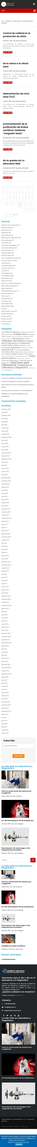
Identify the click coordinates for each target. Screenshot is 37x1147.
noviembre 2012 (6, 685)
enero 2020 (4, 467)
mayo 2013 (4, 670)
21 (18, 207)
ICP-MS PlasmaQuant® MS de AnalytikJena (17, 838)
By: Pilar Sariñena (16, 814)
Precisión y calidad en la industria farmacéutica (16, 396)
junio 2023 (4, 436)
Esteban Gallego (6, 271)
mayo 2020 (4, 461)
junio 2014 (4, 633)
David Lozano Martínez (8, 266)
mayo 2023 (4, 440)
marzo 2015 (5, 605)
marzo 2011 (5, 748)
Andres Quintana (6, 245)
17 (28, 200)
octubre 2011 (5, 726)
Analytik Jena (20, 352)
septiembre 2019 (6, 477)
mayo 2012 (4, 704)
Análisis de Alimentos (17, 354)
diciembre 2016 (5, 552)
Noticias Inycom (9, 977)
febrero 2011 (5, 751)
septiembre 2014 (6, 623)
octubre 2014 (5, 620)
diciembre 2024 (5, 433)
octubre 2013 (5, 657)
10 (23, 193)
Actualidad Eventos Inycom (27, 350)
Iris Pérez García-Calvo (8, 278)
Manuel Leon (5, 299)
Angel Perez (5, 250)
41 (13, 228)
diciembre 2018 (5, 496)
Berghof (27, 356)
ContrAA (4, 363)
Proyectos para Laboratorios (21, 374)
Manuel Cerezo (5, 296)
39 (4, 228)
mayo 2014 (4, 636)
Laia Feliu (4, 288)
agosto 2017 (5, 539)
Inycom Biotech (23, 368)
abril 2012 (4, 707)
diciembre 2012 (5, 682)
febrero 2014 (5, 645)
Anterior (4, 194)
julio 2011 (4, 735)
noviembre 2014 (6, 617)
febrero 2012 (5, 713)
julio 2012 (4, 698)
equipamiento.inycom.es (11, 1028)
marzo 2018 (5, 517)
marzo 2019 (5, 486)
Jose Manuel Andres (7, 283)
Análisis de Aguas (6, 354)
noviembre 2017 (6, 530)
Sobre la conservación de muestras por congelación (16, 810)
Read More (8, 52)
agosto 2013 (5, 664)
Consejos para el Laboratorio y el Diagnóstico (17, 360)
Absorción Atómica (12, 350)
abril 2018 (4, 514)
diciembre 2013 (5, 651)
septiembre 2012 (6, 692)
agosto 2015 (5, 589)
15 (18, 200)
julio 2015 (4, 592)
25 (4, 214)
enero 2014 (4, 648)
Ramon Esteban (6, 324)
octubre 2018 (5, 502)
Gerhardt (5, 368)
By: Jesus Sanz (18, 967)
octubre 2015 (5, 586)
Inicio (2, 21)
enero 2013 (4, 679)
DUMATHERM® (6, 365)
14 (13, 200)
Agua (3, 352)
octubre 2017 (5, 533)
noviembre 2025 (6, 427)
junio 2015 (4, 595)
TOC (3, 388)
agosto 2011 (5, 732)
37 (28, 221)
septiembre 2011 (6, 729)
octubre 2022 (5, 452)
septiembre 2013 (6, 661)
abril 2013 (4, 673)
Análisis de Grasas (28, 354)
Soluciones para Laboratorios (15, 382)
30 (28, 214)
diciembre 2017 (5, 527)
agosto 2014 (5, 626)
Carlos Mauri (5, 261)
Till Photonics (32, 386)
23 (28, 207)
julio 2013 (4, 667)
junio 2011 (4, 738)
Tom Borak (4, 342)
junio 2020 (4, 458)
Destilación (22, 363)
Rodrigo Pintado (6, 332)
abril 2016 (4, 570)
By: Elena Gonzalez (22, 168)
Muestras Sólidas (23, 370)
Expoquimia (16, 365)
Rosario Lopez (5, 337)
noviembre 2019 (6, 471)
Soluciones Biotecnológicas (10, 378)
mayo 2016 (4, 567)
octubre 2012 (5, 689)
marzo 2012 (5, 710)
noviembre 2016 (6, 555)
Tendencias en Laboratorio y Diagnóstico (16, 384)
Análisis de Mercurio (7, 356)
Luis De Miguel (5, 293)
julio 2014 (4, 629)
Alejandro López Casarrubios (9, 243)
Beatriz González (6, 258)
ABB (3, 350)
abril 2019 (4, 483)
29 (23, 214)
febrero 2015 (5, 608)
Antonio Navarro (6, 253)
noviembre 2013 (6, 654)
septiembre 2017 (6, 536)
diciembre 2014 (5, 614)
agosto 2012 (5, 695)
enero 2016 (4, 576)
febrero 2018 (5, 520)
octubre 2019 (5, 474)
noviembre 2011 (6, 723)
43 (23, 228)
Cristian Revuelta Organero (9, 263)
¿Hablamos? (19, 1013)
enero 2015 (4, 611)
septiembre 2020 (6, 455)
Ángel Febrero (5, 248)
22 (23, 207)
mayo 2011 (4, 742)
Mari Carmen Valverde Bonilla (10, 301)
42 (18, 228)
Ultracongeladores (9, 388)
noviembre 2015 (6, 583)
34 (13, 221)
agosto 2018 (5, 505)
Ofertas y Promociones (24, 372)
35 (18, 221)
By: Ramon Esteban (20, 41)
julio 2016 (4, 561)
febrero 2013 (5, 676)
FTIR (30, 366)
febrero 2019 (5, 489)
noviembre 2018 (6, 499)
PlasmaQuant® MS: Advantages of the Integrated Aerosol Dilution (15, 867)
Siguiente (6, 234)
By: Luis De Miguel (17, 842)
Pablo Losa (4, 314)
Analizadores (9, 352)
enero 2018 (4, 524)
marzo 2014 (5, 642)
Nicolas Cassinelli (6, 311)
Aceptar (19, 1144)
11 (28, 193)
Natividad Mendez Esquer (8, 309)
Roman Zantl (5, 334)
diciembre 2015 (5, 580)
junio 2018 (4, 508)
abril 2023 (4, 443)
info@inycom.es (9, 1025)
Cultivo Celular (13, 363)
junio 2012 (4, 701)
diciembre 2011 (5, 720)
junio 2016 (4, 564)
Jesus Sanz (4, 281)
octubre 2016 (5, 558)
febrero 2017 (5, 548)
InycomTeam (6, 370)
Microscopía (14, 370)
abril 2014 (4, 639)
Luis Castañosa (5, 291)
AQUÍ (26, 1140)
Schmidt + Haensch (20, 376)
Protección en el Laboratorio (8, 374)
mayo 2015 (4, 598)
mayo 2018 (4, 511)
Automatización (18, 357)
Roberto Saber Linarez (8, 329)
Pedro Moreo (5, 319)
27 (13, 214)
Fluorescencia (25, 365)
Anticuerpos (31, 352)
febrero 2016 (5, 573)
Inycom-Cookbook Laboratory (10, 276)
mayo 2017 (4, 542)
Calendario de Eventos (13, 358)
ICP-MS (16, 368)
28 (18, 214)
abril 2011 (4, 745)
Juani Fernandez (6, 286)
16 (23, 200)
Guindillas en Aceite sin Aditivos (13, 964)
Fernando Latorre (6, 273)
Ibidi (11, 368)
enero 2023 (4, 449)
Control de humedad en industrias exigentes (15, 399)
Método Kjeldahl (11, 372)
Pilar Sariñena (5, 321)
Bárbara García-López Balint (9, 255)
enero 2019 (4, 492)
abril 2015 (4, 601)
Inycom (32, 1004)
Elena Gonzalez (5, 268)
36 (23, 221)
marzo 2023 (5, 446)
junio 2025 (4, 430)
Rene (3, 326)
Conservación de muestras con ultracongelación (16, 408)
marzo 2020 (5, 464)
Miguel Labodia (5, 306)
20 (13, 207)
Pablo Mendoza (6, 316)
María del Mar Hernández (8, 304)
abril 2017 (4, 545)
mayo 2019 (4, 480)
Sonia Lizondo (5, 339)
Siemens (28, 376)
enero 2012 (4, 717)
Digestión (28, 363)
